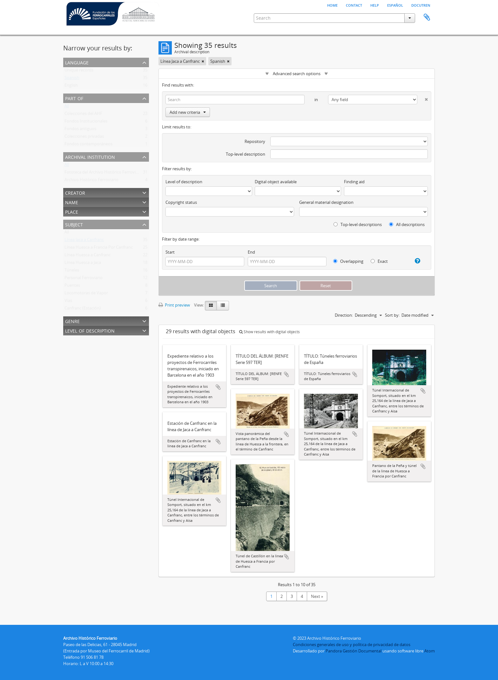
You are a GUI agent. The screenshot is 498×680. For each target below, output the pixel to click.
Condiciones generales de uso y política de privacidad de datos (351, 644)
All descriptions (407, 224)
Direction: (344, 315)
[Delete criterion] (422, 98)
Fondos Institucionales (85, 122)
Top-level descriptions (357, 224)
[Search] (235, 99)
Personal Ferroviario (83, 279)
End (251, 252)
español (395, 4)
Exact (379, 261)
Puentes (72, 286)
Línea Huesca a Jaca (82, 264)
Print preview (174, 305)
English (71, 86)
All (66, 107)
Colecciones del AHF (83, 115)
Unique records (78, 71)
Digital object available (276, 182)
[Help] (415, 261)
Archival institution (90, 156)
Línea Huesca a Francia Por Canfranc (98, 248)
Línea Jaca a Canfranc (84, 241)
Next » (317, 596)
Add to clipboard (218, 387)
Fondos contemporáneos (88, 145)
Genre (72, 320)
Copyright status (181, 202)
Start (170, 252)
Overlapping (348, 261)
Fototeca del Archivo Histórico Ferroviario (103, 173)
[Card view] (211, 305)
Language (77, 62)
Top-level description (245, 154)
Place (71, 211)
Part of (74, 98)
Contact (354, 4)
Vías (68, 302)
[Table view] (223, 305)
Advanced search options (296, 73)
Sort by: (392, 315)
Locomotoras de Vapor (86, 294)
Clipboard (427, 17)
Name (71, 202)
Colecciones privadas (84, 137)
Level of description (90, 330)
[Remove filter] (203, 61)
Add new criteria (188, 112)
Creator (75, 192)
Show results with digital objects (269, 331)
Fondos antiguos (80, 130)
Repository (255, 141)
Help (374, 4)
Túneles (71, 271)
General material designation (326, 202)
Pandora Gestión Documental (353, 651)
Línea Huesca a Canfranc (87, 256)
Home (332, 4)
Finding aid (354, 182)
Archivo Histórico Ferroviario (91, 181)
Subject (74, 224)
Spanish (71, 79)
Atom (429, 651)
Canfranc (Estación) (82, 309)
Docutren (420, 4)
